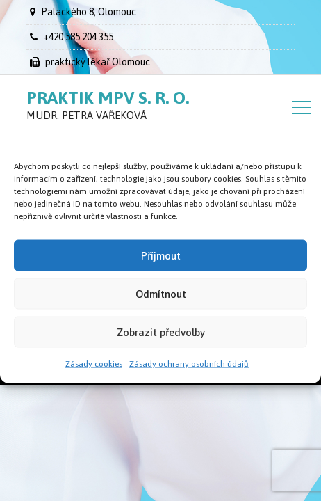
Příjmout (161, 255)
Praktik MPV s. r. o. (107, 97)
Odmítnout (160, 293)
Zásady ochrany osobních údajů (189, 364)
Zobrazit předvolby (161, 331)
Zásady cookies (93, 364)
